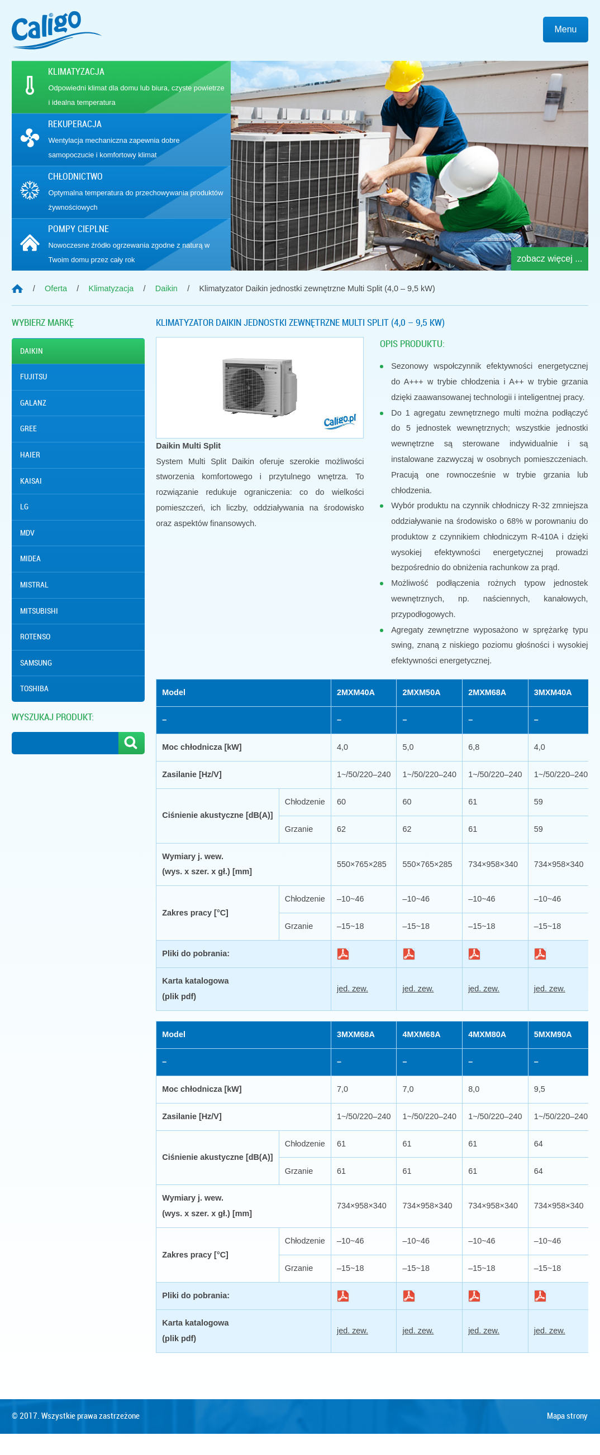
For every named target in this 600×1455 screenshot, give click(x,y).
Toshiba (34, 688)
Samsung (36, 662)
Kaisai (31, 480)
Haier (30, 454)
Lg (24, 506)
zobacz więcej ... (549, 258)
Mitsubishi (39, 610)
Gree (28, 428)
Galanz (33, 402)
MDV (27, 532)
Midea (30, 558)
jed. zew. (352, 988)
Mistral (34, 584)
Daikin (31, 350)
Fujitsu (33, 376)
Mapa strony (567, 1438)
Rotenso (35, 636)
